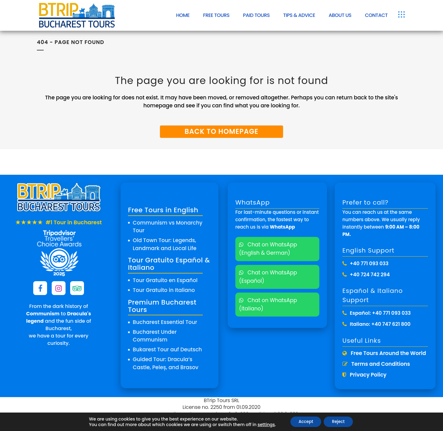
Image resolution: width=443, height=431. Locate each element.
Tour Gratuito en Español (165, 280)
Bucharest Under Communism (155, 336)
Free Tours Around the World (384, 353)
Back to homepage (221, 131)
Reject (339, 421)
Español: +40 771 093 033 (380, 313)
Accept (304, 421)
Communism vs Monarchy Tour (167, 226)
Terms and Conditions (376, 364)
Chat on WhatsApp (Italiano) (268, 304)
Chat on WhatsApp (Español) (268, 277)
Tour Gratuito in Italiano (164, 290)
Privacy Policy (364, 374)
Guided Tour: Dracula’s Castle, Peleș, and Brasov (165, 363)
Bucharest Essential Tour (165, 322)
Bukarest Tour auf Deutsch (167, 349)
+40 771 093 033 (369, 263)
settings (263, 424)
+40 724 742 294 (370, 274)
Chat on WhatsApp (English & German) (268, 249)
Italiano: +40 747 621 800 (380, 324)
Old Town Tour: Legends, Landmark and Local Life (165, 244)
